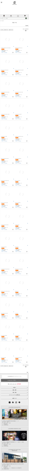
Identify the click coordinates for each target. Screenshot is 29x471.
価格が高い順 (11, 29)
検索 (26, 18)
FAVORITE (11, 15)
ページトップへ (27, 372)
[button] (23, 30)
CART (25, 15)
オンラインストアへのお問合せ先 (14, 394)
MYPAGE (18, 15)
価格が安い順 (6, 29)
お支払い (14, 387)
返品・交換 (14, 392)
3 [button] (26, 30)
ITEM (4, 15)
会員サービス (14, 398)
